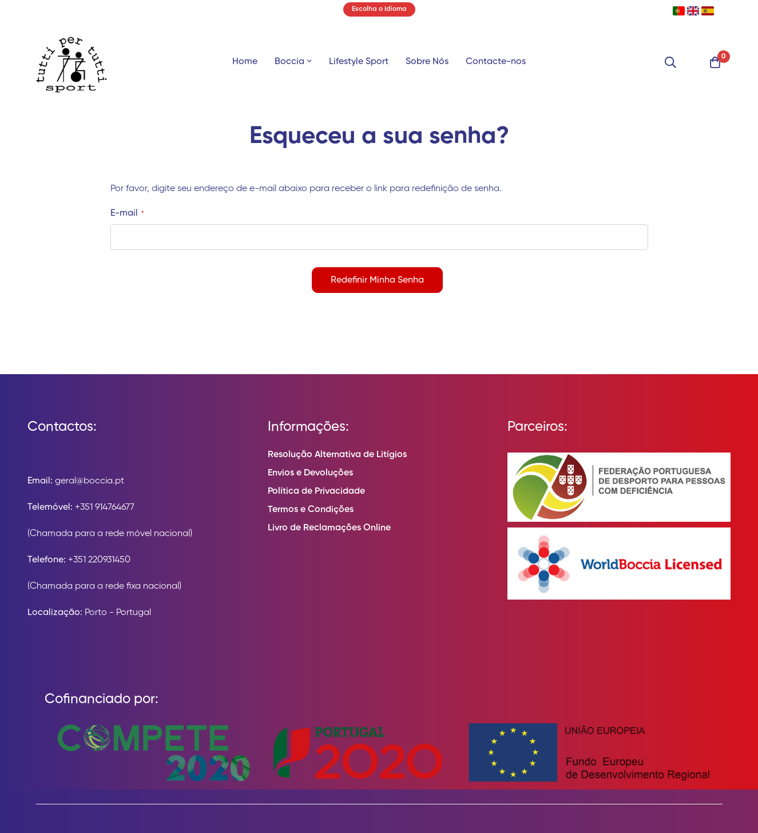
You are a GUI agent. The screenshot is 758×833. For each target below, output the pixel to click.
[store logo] (71, 62)
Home (244, 61)
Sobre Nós (427, 61)
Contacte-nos (496, 61)
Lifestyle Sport (358, 61)
